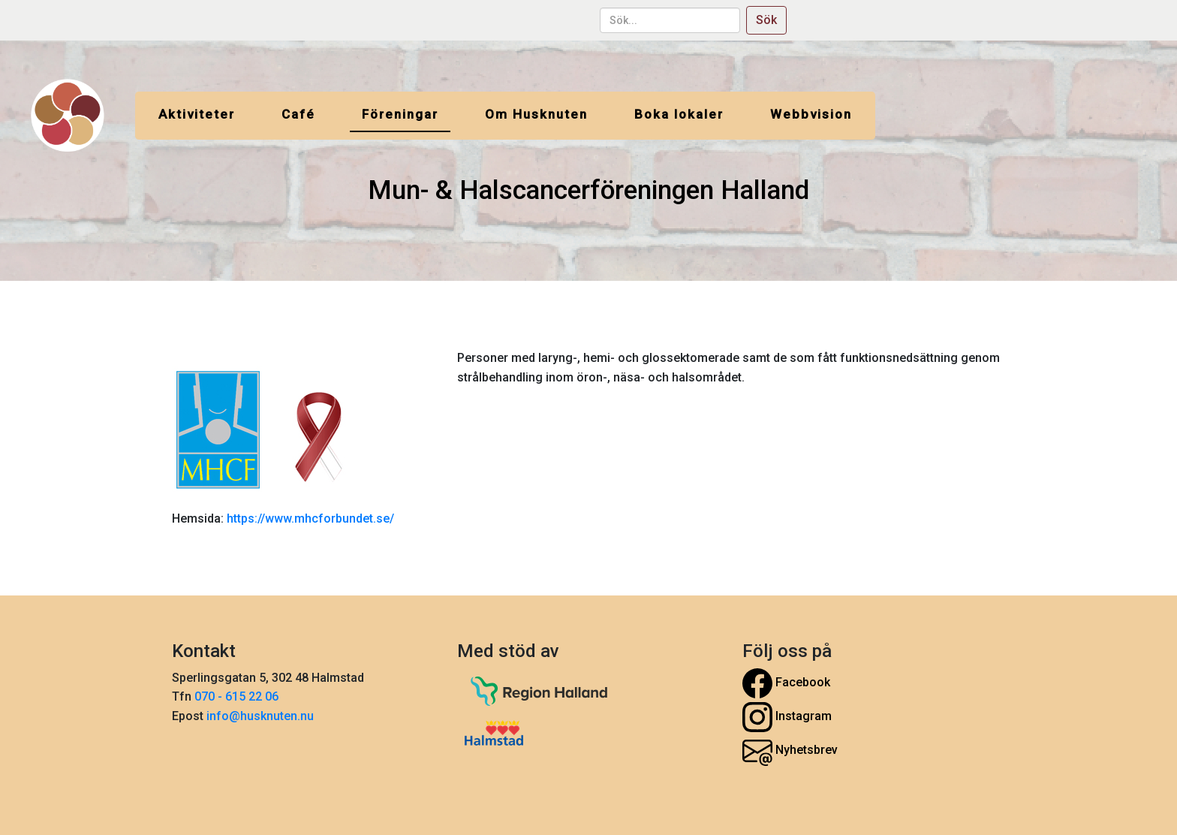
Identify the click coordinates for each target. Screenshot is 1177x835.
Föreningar (400, 114)
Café (298, 114)
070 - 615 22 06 (237, 696)
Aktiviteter (196, 114)
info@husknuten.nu (260, 716)
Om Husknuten (536, 114)
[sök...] (670, 20)
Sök (766, 20)
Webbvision (811, 114)
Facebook (786, 683)
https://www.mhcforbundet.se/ (309, 518)
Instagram (787, 717)
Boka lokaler (679, 114)
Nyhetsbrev (790, 751)
